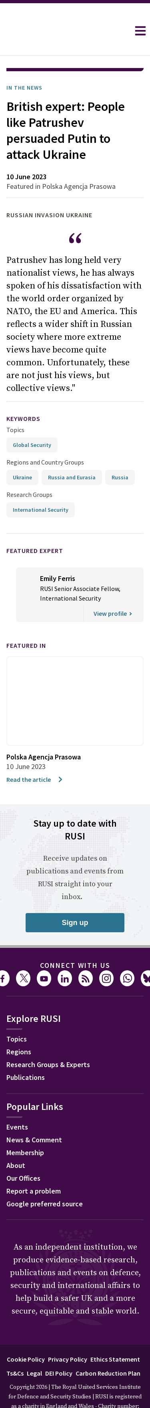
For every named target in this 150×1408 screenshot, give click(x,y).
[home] (64, 30)
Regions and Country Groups (45, 440)
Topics (15, 407)
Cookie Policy (26, 1337)
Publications (25, 1055)
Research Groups (29, 472)
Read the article (35, 757)
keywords (23, 396)
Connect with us (75, 942)
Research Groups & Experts (48, 1042)
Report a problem (33, 1168)
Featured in (26, 623)
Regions (18, 1029)
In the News (24, 65)
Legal (34, 1351)
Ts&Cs (15, 1351)
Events (17, 1104)
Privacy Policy (67, 1337)
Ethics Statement (115, 1337)
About (15, 1143)
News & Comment (34, 1117)
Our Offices (23, 1155)
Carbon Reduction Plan (108, 1351)
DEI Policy (58, 1351)
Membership (25, 1130)
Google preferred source (44, 1181)
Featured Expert (34, 528)
